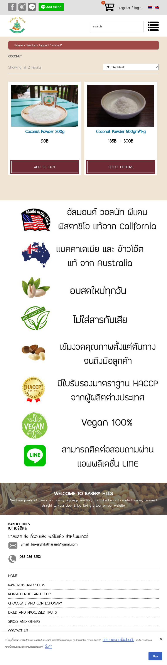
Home (18, 45)
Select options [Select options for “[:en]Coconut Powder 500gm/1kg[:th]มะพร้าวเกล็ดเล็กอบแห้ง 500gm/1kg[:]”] (120, 167)
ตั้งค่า (48, 647)
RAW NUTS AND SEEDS (26, 585)
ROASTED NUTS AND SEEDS (30, 594)
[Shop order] (131, 67)
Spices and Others (24, 621)
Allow (155, 657)
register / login (130, 8)
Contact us (18, 630)
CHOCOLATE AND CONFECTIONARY (35, 603)
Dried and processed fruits (32, 612)
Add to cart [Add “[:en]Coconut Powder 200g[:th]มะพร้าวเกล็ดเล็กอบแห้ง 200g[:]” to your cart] (45, 167)
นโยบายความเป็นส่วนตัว (118, 640)
